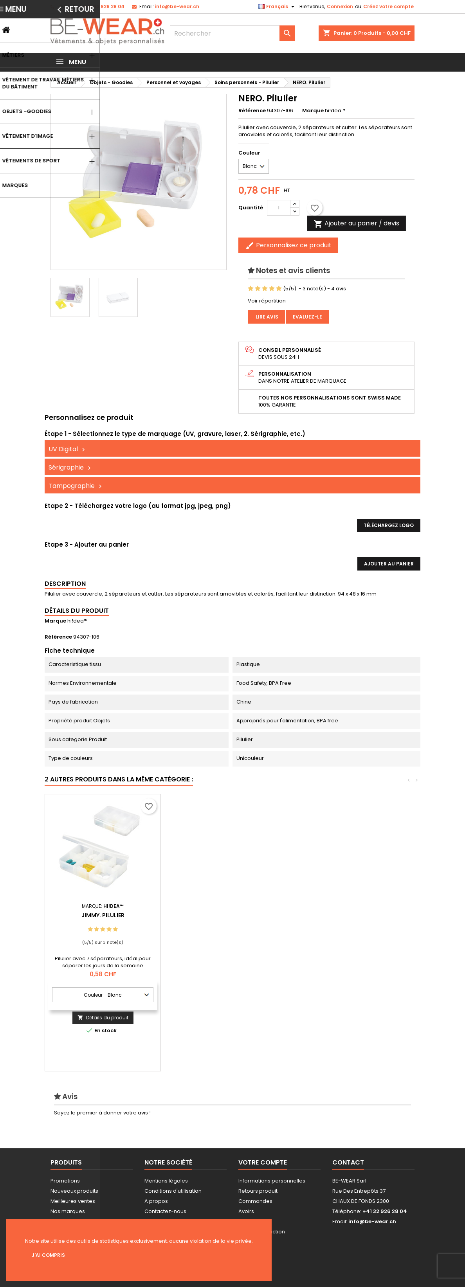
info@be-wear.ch (177, 6)
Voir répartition (267, 300)
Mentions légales (166, 1180)
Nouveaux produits (74, 1191)
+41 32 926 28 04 (104, 6)
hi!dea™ (77, 621)
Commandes (255, 1201)
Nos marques (67, 1211)
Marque (313, 110)
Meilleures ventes (72, 1201)
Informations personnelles (271, 1180)
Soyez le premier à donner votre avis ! (102, 1112)
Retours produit (258, 1191)
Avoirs (246, 1211)
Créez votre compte (388, 6)
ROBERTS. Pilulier (103, 915)
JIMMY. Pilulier (218, 915)
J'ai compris (48, 1255)
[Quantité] (278, 208)
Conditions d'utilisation (173, 1191)
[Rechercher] (232, 33)
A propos (156, 1201)
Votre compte (262, 1162)
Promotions (65, 1180)
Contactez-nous (165, 1211)
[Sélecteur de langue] (277, 6)
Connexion (340, 6)
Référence (252, 110)
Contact (348, 1162)
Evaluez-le (307, 316)
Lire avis (266, 316)
